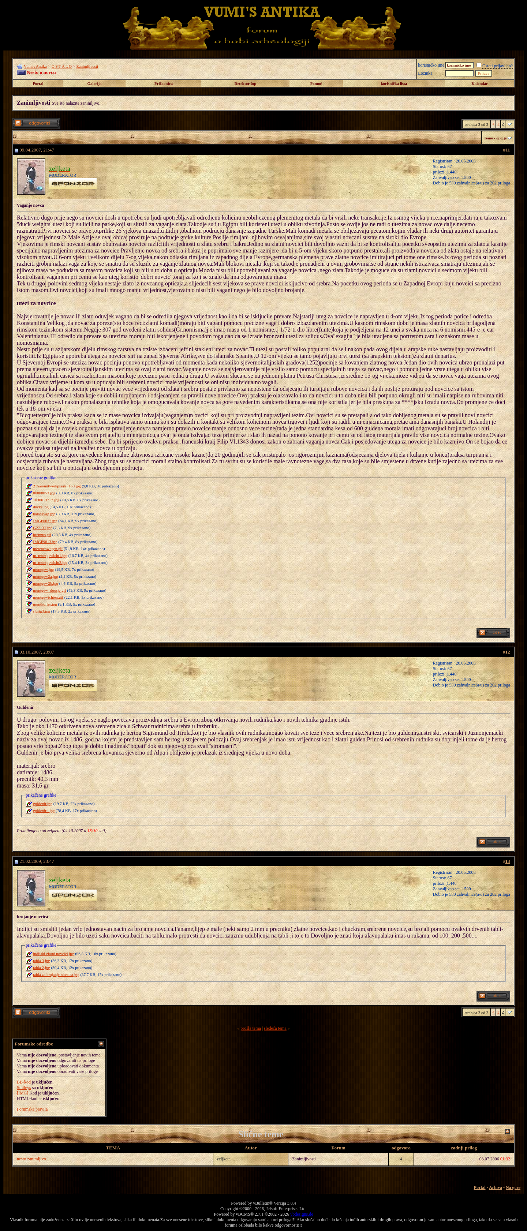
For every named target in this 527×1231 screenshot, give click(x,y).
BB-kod (24, 1082)
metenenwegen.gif (48, 548)
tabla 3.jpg (41, 960)
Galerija (94, 83)
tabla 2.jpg (41, 967)
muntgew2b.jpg (45, 583)
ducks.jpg (40, 507)
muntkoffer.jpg (45, 604)
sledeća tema (275, 1028)
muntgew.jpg (43, 569)
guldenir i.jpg (44, 810)
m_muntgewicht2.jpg (50, 562)
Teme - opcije (495, 138)
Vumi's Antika (35, 66)
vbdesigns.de (301, 1214)
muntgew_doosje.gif (49, 590)
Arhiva (495, 1187)
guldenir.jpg (42, 803)
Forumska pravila (32, 1109)
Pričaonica (163, 83)
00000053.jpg (44, 493)
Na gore (513, 1187)
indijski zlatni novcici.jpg (53, 953)
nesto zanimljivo (31, 1158)
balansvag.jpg (44, 514)
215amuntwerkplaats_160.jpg (57, 486)
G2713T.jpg (42, 527)
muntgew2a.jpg (45, 576)
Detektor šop (246, 83)
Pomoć (316, 83)
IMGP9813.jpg (45, 541)
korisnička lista (394, 83)
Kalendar (479, 83)
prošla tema (250, 1028)
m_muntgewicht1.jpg (50, 555)
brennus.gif (42, 534)
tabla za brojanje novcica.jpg (56, 974)
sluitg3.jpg (41, 611)
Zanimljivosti (87, 66)
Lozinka (425, 73)
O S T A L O (62, 66)
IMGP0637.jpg (45, 521)
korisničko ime (431, 65)
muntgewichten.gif (48, 597)
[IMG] (22, 1093)
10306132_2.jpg (46, 500)
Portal (38, 83)
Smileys (24, 1087)
